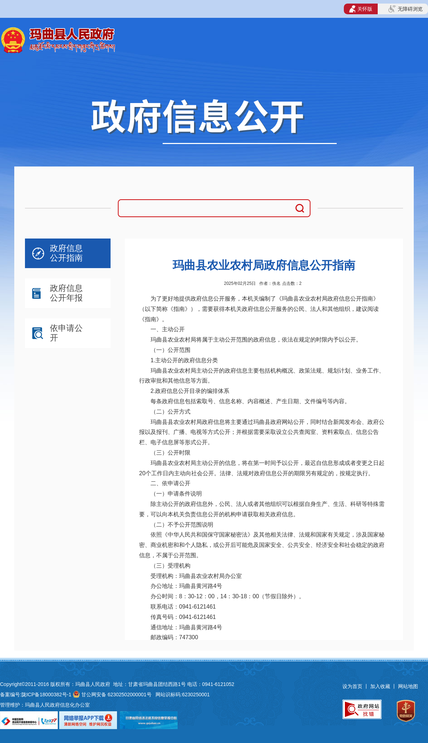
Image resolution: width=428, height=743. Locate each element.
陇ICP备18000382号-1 (46, 694)
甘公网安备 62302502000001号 (116, 694)
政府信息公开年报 (66, 292)
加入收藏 (381, 686)
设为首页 (352, 686)
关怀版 (360, 8)
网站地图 (408, 686)
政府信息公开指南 (66, 253)
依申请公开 (66, 332)
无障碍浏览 (405, 8)
